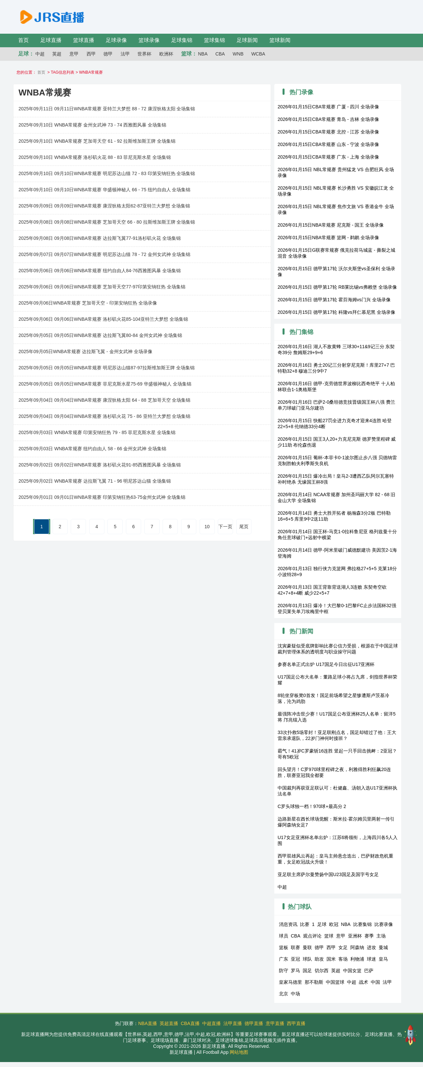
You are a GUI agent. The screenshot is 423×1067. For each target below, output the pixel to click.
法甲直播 (232, 1023)
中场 (295, 993)
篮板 (283, 947)
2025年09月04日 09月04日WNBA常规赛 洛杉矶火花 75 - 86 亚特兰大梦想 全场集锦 (104, 416)
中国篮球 (335, 982)
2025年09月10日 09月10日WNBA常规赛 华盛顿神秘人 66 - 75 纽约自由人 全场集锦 (104, 189)
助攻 (319, 959)
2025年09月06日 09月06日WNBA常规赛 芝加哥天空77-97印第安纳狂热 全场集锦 (102, 286)
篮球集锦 (214, 40)
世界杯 (144, 53)
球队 (307, 959)
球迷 (371, 959)
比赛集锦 (362, 924)
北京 (283, 993)
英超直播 (169, 1023)
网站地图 (239, 1052)
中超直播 (211, 1023)
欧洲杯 (166, 53)
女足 (343, 947)
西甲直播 (296, 1023)
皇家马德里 (290, 982)
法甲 (125, 53)
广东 (283, 959)
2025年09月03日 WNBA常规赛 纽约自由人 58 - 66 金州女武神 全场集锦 (92, 448)
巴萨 (368, 970)
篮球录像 (149, 40)
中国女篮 (352, 970)
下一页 (225, 526)
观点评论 (312, 935)
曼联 (307, 947)
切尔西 (321, 970)
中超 (40, 53)
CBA (220, 53)
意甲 (74, 53)
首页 (23, 40)
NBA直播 (147, 1023)
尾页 (244, 526)
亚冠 (295, 959)
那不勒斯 (314, 982)
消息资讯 (288, 924)
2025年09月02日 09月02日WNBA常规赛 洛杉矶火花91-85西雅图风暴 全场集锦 (100, 464)
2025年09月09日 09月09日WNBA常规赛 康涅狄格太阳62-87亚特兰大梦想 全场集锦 (104, 205)
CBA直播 (190, 1023)
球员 (283, 935)
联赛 (295, 947)
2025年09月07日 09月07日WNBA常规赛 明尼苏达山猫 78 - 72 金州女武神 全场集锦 (104, 254)
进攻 (371, 947)
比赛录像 (383, 924)
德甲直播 (254, 1023)
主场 (381, 935)
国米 (331, 959)
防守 (283, 970)
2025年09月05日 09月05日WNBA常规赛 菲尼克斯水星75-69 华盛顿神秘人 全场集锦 (105, 383)
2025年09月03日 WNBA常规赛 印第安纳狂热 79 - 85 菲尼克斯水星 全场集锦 (97, 432)
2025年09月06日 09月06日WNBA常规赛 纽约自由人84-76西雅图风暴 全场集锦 (100, 270)
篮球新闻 (279, 40)
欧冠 (333, 924)
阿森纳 (357, 947)
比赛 (304, 924)
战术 (363, 982)
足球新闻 (247, 40)
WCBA (258, 53)
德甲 (108, 53)
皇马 (383, 959)
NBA (203, 53)
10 (207, 526)
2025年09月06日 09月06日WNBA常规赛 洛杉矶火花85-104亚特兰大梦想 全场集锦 (103, 319)
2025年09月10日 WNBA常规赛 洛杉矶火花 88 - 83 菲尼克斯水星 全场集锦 (95, 157)
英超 (56, 53)
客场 (343, 959)
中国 (375, 982)
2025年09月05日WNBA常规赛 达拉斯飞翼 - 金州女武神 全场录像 (85, 351)
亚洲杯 (355, 935)
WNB (238, 53)
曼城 (383, 947)
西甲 (91, 53)
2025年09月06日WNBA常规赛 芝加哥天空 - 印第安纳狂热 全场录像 (88, 303)
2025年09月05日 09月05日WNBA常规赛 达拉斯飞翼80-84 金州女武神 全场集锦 (100, 335)
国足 (307, 970)
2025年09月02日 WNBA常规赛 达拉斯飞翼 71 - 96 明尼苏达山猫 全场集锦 (95, 481)
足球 (322, 924)
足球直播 (50, 40)
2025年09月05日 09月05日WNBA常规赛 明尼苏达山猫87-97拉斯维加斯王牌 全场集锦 (107, 367)
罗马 (295, 970)
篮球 (328, 935)
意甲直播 (275, 1023)
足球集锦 (181, 40)
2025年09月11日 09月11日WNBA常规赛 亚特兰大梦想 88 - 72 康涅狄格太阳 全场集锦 (107, 108)
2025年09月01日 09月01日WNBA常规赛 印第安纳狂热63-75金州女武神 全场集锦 (102, 497)
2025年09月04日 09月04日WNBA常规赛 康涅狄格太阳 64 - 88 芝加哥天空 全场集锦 (104, 400)
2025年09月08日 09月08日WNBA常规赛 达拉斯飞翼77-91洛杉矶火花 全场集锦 (100, 238)
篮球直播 (83, 40)
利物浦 (357, 959)
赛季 (369, 935)
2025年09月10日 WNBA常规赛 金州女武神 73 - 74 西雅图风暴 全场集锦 (92, 125)
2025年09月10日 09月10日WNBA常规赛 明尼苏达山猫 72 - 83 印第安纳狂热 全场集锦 (107, 173)
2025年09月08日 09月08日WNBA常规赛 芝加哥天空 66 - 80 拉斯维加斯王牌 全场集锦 (107, 222)
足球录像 (116, 40)
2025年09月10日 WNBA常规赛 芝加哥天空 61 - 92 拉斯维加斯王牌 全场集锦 (97, 141)
